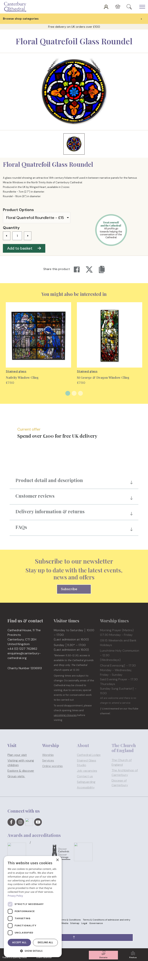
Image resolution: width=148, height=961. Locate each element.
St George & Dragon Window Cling (103, 377)
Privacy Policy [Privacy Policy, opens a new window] (15, 895)
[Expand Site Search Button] (129, 6)
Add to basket (24, 248)
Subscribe (74, 589)
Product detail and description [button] (49, 480)
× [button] (57, 860)
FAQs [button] (21, 527)
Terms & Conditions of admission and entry (106, 919)
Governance (96, 923)
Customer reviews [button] (35, 496)
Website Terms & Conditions (65, 919)
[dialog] (33, 906)
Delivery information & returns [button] (50, 511)
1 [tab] (67, 393)
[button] (74, 937)
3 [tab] (80, 393)
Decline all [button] (45, 942)
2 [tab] (74, 393)
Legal (84, 923)
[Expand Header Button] (142, 6)
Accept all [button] (19, 942)
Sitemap (74, 923)
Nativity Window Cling (22, 377)
